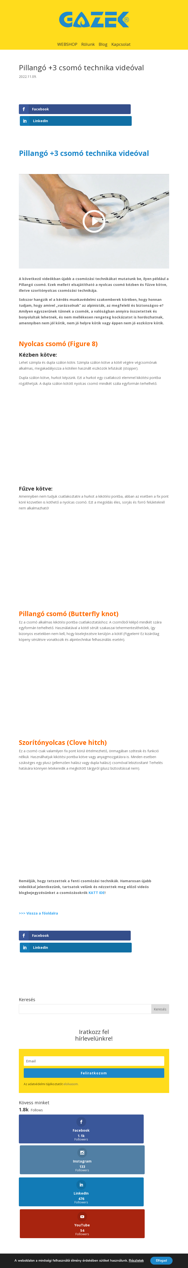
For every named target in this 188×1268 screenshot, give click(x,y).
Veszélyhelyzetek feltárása (121, 1191)
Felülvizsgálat (110, 1182)
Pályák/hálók (29, 1218)
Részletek (134, 1260)
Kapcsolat (120, 44)
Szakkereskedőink (114, 1218)
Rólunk (88, 44)
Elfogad (161, 1260)
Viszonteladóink (112, 1209)
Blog (103, 44)
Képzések (26, 1191)
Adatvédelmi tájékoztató (101, 1240)
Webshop (26, 1182)
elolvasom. (71, 1060)
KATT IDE (97, 881)
